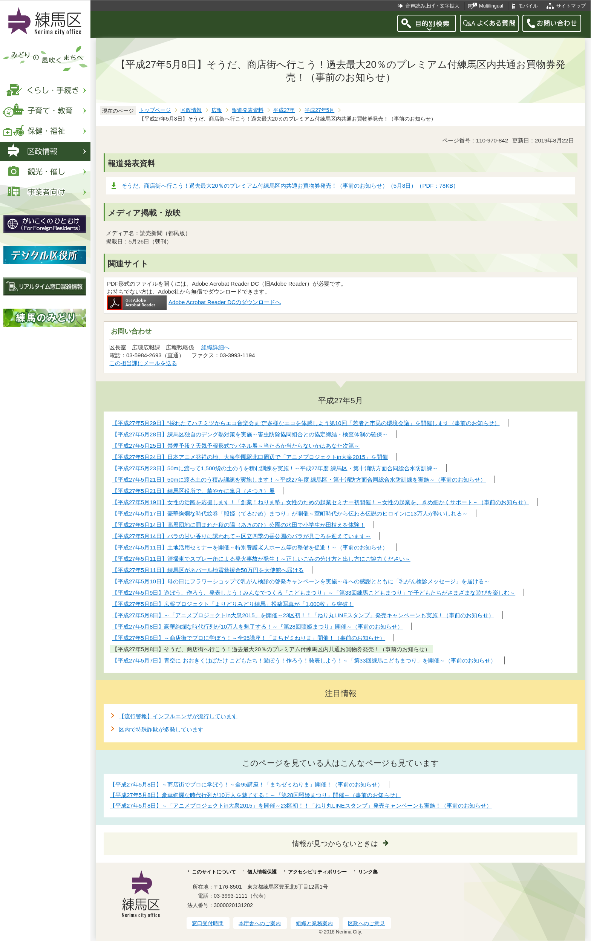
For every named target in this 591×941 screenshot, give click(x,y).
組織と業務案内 (314, 923)
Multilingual (491, 6)
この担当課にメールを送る (143, 363)
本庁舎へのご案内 (260, 923)
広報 (216, 110)
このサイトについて (214, 872)
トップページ (155, 110)
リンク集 (368, 872)
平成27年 (284, 110)
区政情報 (191, 110)
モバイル (528, 6)
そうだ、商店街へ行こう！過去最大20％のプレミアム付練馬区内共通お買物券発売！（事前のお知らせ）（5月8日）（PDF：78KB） (290, 185)
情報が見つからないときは (335, 844)
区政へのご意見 (366, 923)
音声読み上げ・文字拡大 (432, 6)
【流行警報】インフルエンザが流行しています (178, 716)
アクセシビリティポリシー (317, 872)
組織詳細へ (215, 347)
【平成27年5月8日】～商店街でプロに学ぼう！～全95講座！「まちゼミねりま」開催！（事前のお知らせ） (246, 784)
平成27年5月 (319, 110)
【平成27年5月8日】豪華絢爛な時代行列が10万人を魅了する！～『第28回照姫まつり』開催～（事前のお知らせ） (255, 795)
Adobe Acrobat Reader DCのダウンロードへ (194, 302)
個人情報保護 (262, 872)
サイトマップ (571, 6)
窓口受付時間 (208, 923)
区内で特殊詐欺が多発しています (161, 729)
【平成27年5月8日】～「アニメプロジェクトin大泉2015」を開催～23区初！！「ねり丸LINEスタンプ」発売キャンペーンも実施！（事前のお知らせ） (301, 805)
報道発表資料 (247, 110)
